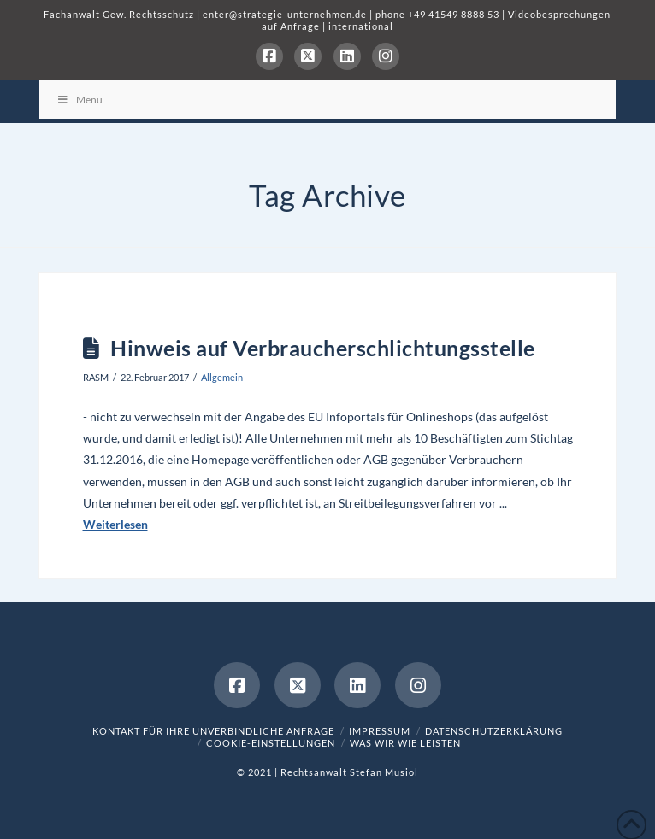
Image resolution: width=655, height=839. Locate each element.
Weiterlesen (115, 524)
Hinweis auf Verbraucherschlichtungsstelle (322, 348)
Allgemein (222, 377)
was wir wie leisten (405, 742)
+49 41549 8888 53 (453, 14)
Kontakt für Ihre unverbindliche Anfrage (213, 730)
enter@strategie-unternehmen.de (285, 14)
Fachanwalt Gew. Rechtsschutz (120, 14)
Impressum (379, 730)
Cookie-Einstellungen (270, 742)
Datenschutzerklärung (494, 730)
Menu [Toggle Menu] (79, 99)
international (360, 26)
